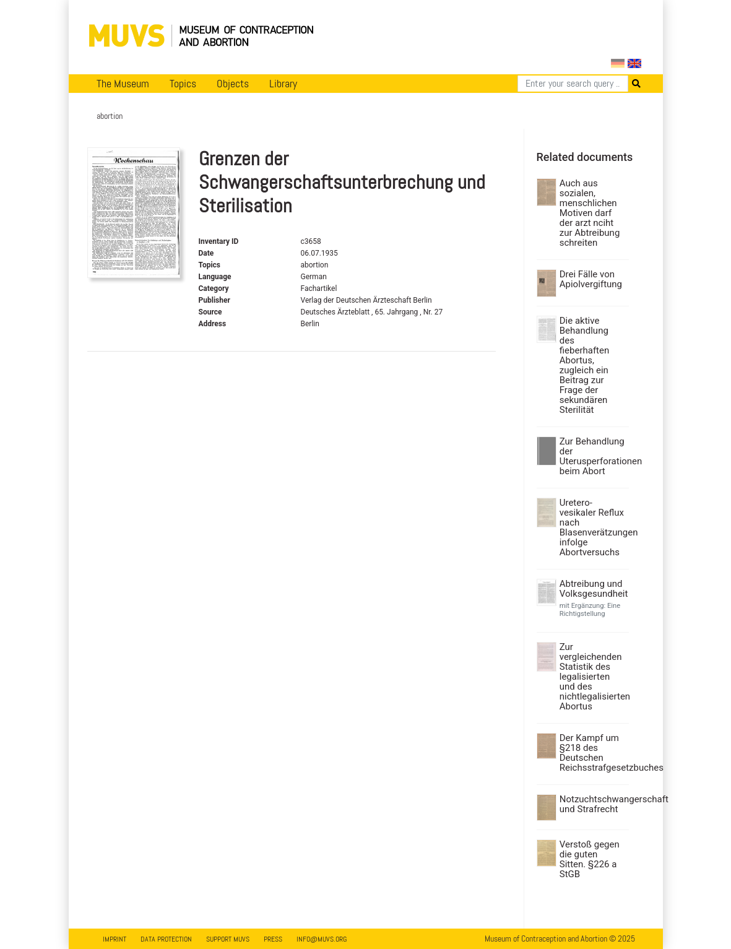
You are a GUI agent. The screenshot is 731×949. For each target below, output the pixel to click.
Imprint (114, 939)
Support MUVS (227, 939)
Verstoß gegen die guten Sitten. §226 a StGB (590, 859)
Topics (183, 83)
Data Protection (166, 939)
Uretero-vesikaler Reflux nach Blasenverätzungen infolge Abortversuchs (593, 527)
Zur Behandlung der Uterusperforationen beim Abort (593, 456)
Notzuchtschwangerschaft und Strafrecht (593, 804)
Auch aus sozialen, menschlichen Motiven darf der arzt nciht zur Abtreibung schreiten (590, 213)
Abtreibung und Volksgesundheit (593, 589)
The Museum (123, 83)
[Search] (572, 84)
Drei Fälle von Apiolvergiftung (591, 279)
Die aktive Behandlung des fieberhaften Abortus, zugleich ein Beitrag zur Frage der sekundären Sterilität (585, 365)
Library (283, 83)
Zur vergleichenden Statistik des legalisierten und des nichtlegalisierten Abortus (593, 676)
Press (273, 939)
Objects (233, 83)
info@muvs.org (321, 939)
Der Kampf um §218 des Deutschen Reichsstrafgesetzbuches (593, 753)
